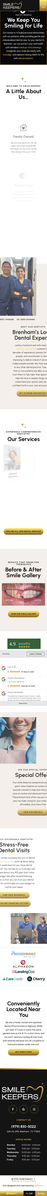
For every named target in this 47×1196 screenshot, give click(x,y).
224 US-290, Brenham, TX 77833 (23, 1131)
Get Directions (23, 1052)
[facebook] (13, 1109)
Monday (11, 1145)
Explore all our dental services (23, 531)
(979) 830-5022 (23, 1126)
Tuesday (11, 1148)
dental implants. (25, 58)
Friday (10, 1159)
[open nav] (43, 5)
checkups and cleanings (30, 47)
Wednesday (13, 1152)
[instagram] (34, 1109)
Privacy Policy (29, 1181)
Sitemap (15, 1181)
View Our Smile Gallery (23, 614)
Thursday (12, 1156)
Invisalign (7, 54)
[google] (23, 1109)
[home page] (13, 5)
